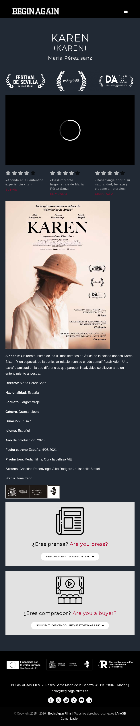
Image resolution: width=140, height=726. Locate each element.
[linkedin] (89, 700)
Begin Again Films (59, 713)
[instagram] (66, 700)
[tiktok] (74, 700)
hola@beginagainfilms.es (70, 691)
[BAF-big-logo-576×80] (35, 9)
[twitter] (58, 700)
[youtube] (81, 700)
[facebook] (51, 700)
